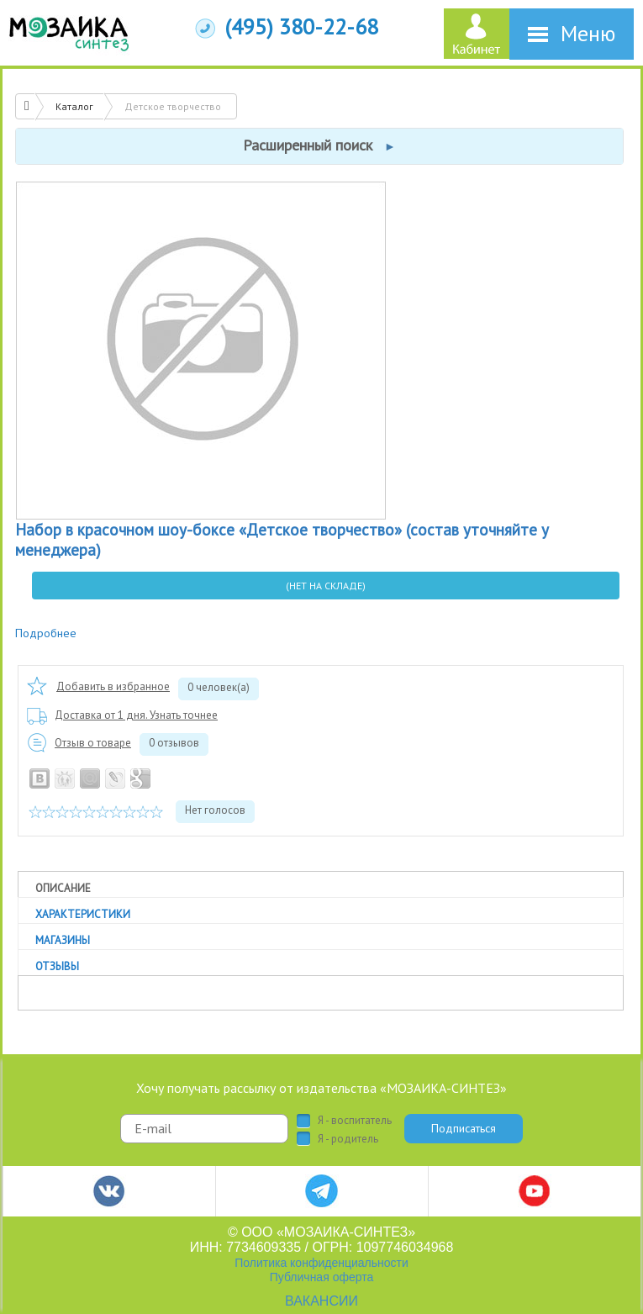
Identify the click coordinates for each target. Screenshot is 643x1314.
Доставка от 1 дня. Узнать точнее (136, 715)
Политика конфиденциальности (321, 1262)
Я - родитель (348, 1139)
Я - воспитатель (355, 1120)
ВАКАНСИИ (321, 1301)
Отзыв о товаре (93, 743)
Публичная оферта (322, 1277)
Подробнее (45, 633)
